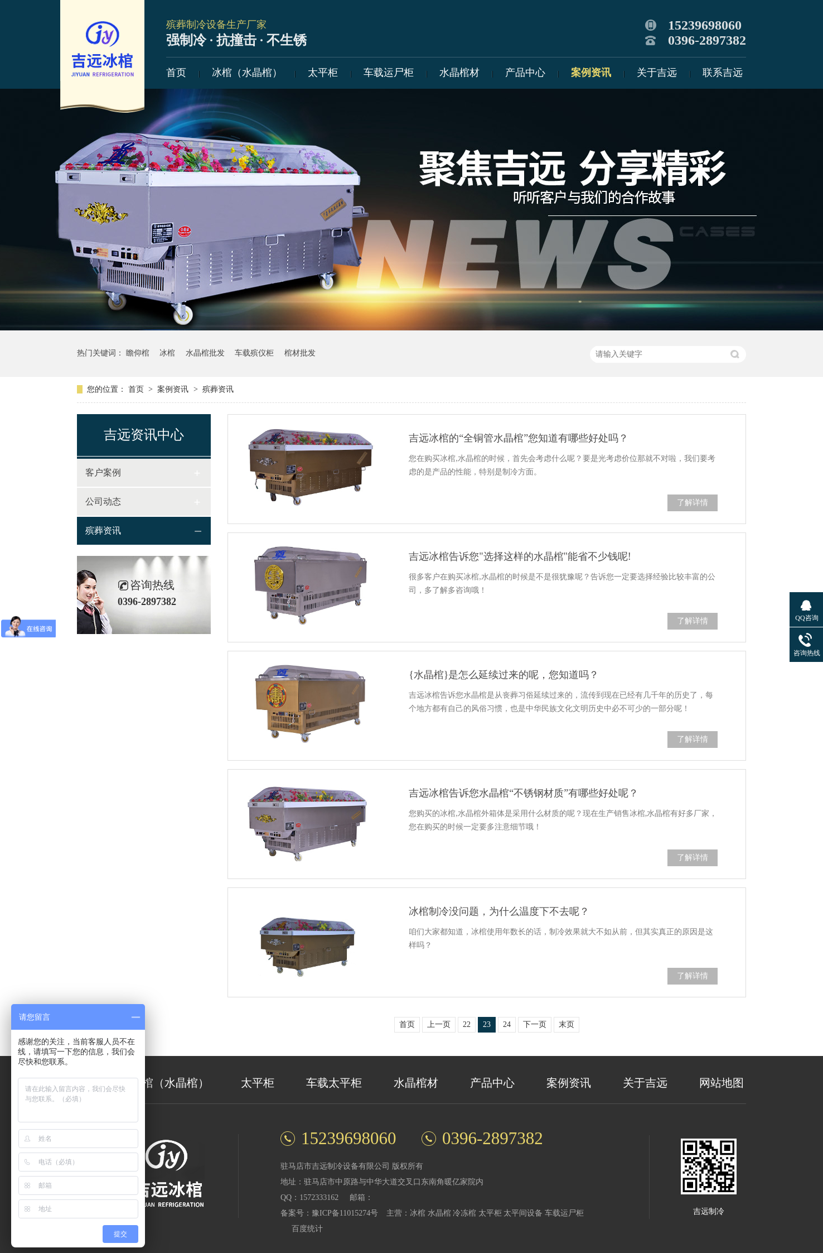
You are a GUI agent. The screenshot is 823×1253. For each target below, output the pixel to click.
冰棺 (167, 353)
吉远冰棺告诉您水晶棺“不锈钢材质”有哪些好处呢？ (523, 793)
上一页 (439, 1024)
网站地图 (721, 1083)
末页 (566, 1024)
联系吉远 (723, 72)
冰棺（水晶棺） (247, 72)
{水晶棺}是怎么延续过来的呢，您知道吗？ (504, 674)
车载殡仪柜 (254, 353)
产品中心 (525, 72)
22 (467, 1024)
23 (487, 1024)
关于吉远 (657, 72)
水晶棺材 (459, 72)
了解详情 (692, 502)
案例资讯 (591, 72)
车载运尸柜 (389, 72)
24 (507, 1024)
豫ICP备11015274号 (345, 1213)
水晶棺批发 (205, 353)
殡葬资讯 (218, 389)
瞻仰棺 (137, 353)
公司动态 (103, 501)
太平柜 (323, 72)
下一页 (534, 1024)
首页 (176, 72)
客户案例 (103, 472)
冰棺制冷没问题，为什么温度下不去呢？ (499, 911)
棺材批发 (300, 353)
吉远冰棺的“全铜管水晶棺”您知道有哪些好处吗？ (518, 438)
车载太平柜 (334, 1083)
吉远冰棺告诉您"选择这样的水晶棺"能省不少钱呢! (520, 556)
